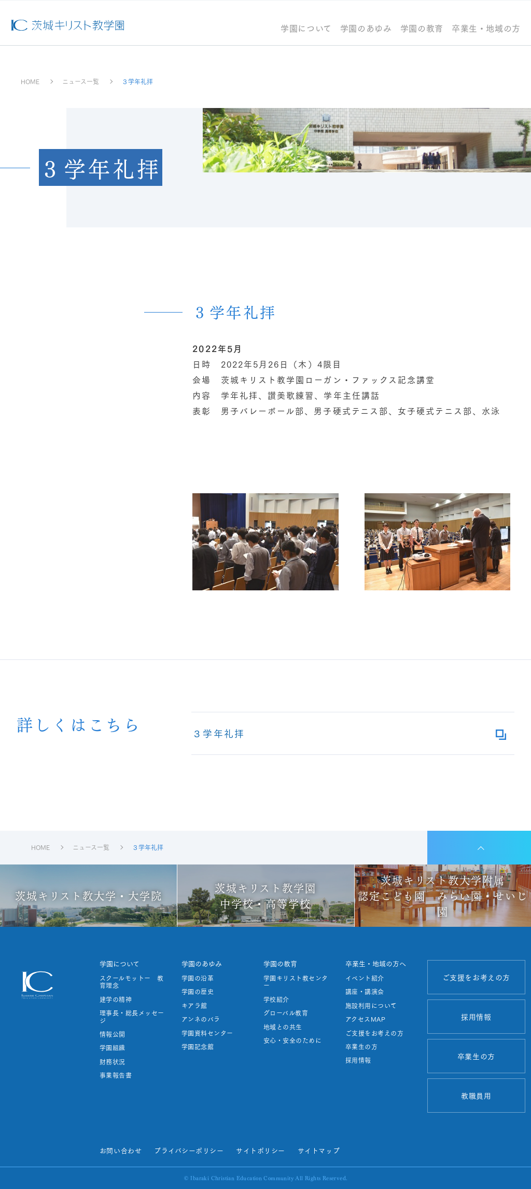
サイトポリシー (260, 1150)
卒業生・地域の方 (486, 29)
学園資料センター (207, 1033)
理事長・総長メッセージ (132, 1016)
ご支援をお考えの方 (374, 1033)
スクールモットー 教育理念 (132, 982)
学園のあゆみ (366, 29)
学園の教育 (421, 29)
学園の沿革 (197, 978)
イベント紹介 (364, 978)
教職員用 (476, 1095)
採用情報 (358, 1060)
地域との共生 (282, 1027)
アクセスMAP (365, 1019)
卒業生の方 (361, 1046)
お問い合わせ (121, 1150)
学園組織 (112, 1047)
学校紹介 (276, 999)
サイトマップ (319, 1150)
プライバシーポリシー (188, 1150)
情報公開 (112, 1034)
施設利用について (371, 1005)
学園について (306, 29)
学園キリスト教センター (295, 982)
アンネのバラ (200, 1019)
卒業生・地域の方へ (375, 963)
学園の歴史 (197, 991)
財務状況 (112, 1061)
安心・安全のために (292, 1040)
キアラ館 (194, 1005)
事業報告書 (116, 1075)
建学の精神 (116, 999)
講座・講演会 (364, 991)
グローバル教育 (285, 1013)
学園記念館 (197, 1046)
